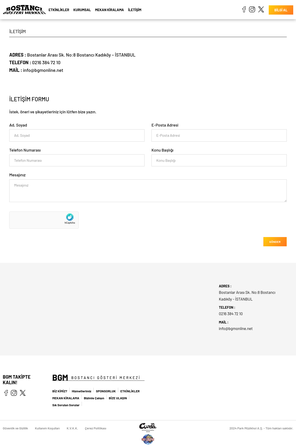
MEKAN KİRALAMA (109, 10)
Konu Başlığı (162, 149)
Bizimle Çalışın (94, 398)
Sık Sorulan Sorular (66, 405)
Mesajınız (17, 174)
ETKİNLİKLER (59, 10)
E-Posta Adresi (164, 124)
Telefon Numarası (25, 149)
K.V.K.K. (72, 428)
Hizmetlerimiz (81, 391)
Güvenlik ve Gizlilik (15, 428)
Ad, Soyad (18, 124)
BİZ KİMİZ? (59, 391)
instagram (252, 9)
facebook (244, 9)
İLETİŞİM (135, 10)
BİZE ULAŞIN (118, 398)
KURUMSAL (82, 10)
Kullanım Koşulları (47, 428)
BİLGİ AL (280, 10)
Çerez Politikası (95, 428)
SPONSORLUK (106, 391)
